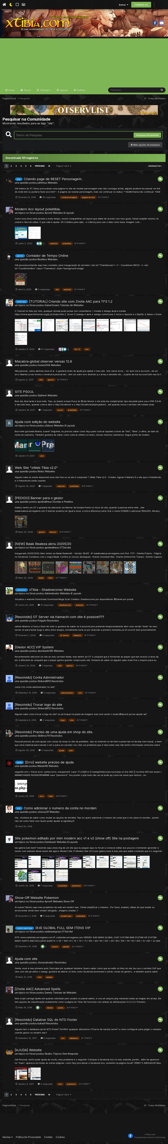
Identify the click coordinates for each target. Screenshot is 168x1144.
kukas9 (41, 1025)
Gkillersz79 (44, 737)
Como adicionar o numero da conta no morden (60, 810)
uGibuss (49, 427)
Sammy (48, 994)
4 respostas (45, 1086)
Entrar (123, 4)
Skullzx (48, 1055)
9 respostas (47, 637)
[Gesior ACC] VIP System (34, 649)
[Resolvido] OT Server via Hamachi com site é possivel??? (59, 619)
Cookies (60, 1139)
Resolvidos (53, 622)
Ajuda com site (26, 961)
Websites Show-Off (63, 903)
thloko (41, 473)
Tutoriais (45, 92)
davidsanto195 (45, 652)
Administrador (52, 595)
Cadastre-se (141, 4)
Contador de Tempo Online (47, 258)
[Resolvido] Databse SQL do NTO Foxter (46, 1022)
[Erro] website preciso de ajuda (49, 764)
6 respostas (48, 1040)
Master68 (43, 768)
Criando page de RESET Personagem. (53, 181)
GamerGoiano (52, 307)
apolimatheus (45, 503)
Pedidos (80, 92)
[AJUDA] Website (28, 1052)
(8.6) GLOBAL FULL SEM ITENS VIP (62, 930)
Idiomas (7, 1139)
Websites (53, 184)
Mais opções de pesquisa (145, 146)
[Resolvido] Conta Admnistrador (39, 679)
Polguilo (42, 622)
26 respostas (48, 199)
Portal (11, 92)
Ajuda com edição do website (37, 424)
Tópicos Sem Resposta (65, 1055)
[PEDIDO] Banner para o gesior (39, 500)
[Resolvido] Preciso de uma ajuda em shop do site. (54, 734)
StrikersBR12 (44, 683)
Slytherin (42, 397)
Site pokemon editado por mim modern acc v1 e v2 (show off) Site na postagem (77, 840)
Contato (48, 1139)
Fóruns (27, 92)
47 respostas (46, 351)
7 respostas (45, 887)
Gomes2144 (44, 367)
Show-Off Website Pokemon (37, 900)
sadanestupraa (53, 933)
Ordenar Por (155, 168)
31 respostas (45, 607)
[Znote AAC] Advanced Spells (37, 991)
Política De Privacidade (28, 1139)
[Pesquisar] (120, 92)
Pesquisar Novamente (147, 137)
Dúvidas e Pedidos (62, 503)
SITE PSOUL (24, 394)
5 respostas (46, 752)
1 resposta (45, 412)
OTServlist (65, 549)
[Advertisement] (84, 63)
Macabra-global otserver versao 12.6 (43, 363)
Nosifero (42, 261)
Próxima (39, 168)
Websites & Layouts (63, 214)
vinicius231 (43, 813)
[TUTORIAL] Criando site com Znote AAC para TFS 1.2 (71, 303)
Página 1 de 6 (63, 168)
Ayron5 (48, 214)
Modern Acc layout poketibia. (38, 211)
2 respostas (42, 291)
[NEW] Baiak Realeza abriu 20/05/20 (43, 546)
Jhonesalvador (46, 964)
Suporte (63, 92)
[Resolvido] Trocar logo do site (38, 707)
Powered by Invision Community (150, 1139)
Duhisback (50, 844)
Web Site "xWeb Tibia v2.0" (36, 470)
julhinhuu (42, 184)
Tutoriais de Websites (72, 307)
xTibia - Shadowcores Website (52, 592)
